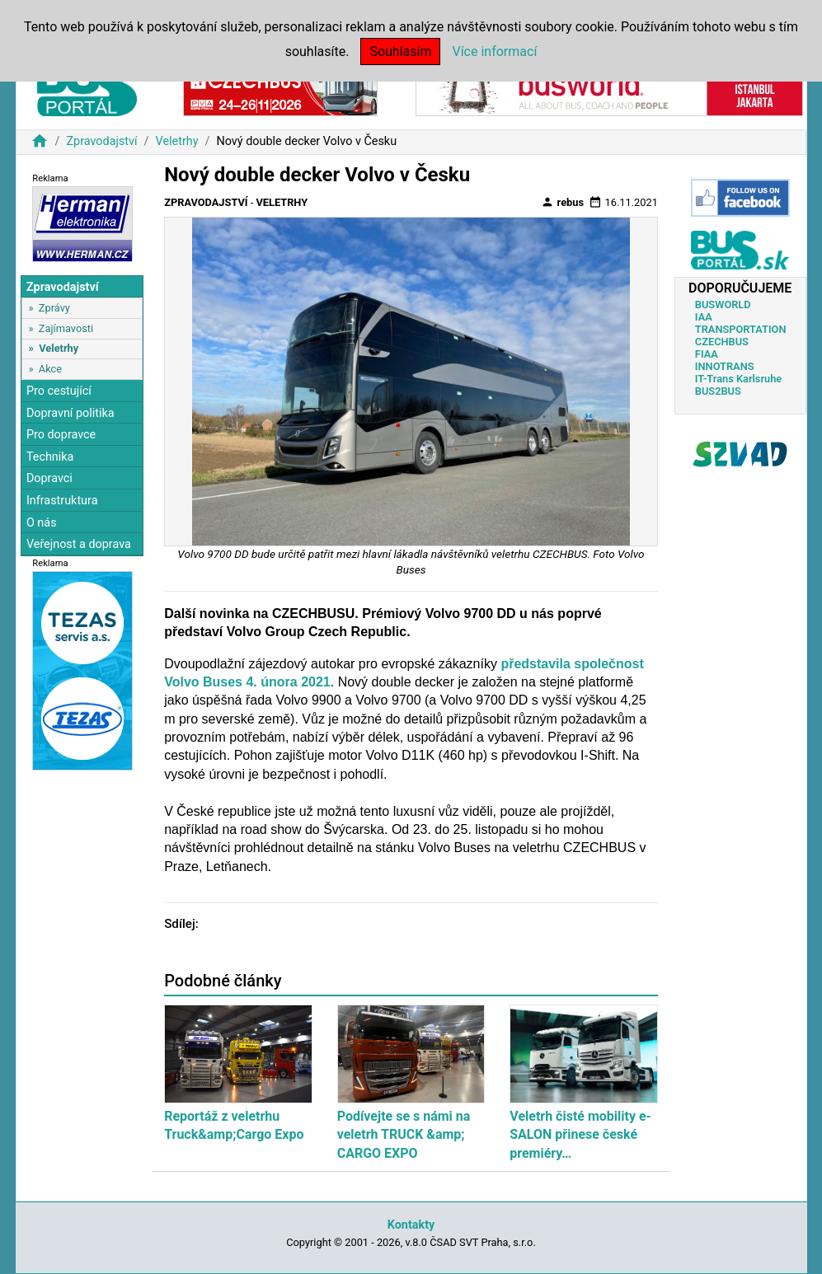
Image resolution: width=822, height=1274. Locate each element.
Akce (50, 369)
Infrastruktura (62, 501)
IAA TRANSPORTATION (741, 323)
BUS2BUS (718, 391)
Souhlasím (400, 51)
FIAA (706, 354)
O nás (41, 523)
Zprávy (54, 308)
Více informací (494, 51)
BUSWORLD (723, 304)
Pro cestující (59, 391)
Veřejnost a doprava (78, 544)
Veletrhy (177, 141)
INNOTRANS (724, 366)
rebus (562, 201)
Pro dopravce (61, 435)
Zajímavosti (66, 328)
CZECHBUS (722, 341)
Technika (50, 457)
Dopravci (49, 478)
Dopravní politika (70, 413)
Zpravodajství (101, 141)
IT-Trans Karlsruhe (738, 378)
